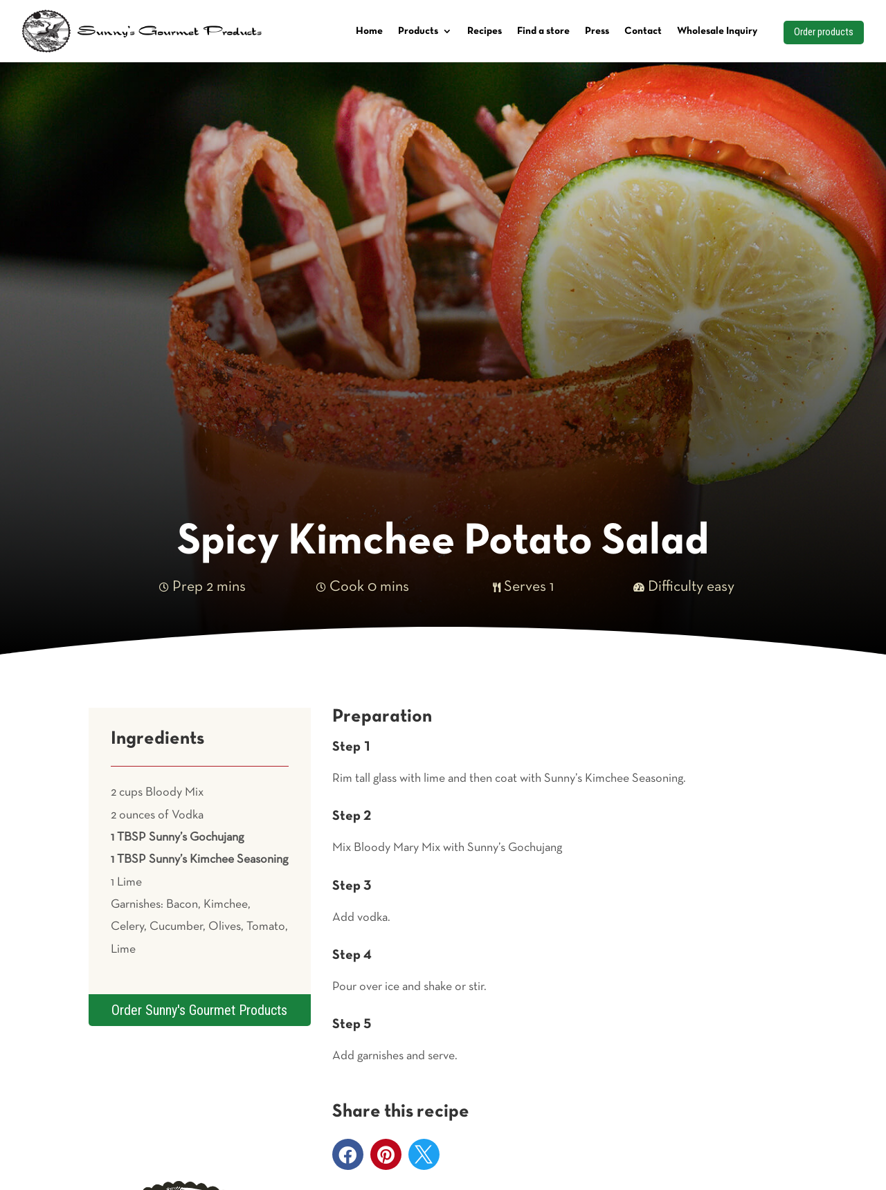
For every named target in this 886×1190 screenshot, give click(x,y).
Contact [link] (643, 31)
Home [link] (369, 31)
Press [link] (597, 31)
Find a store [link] (543, 31)
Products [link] (418, 31)
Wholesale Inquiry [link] (717, 31)
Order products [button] (823, 32)
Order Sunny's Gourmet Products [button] (199, 1010)
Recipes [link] (484, 31)
